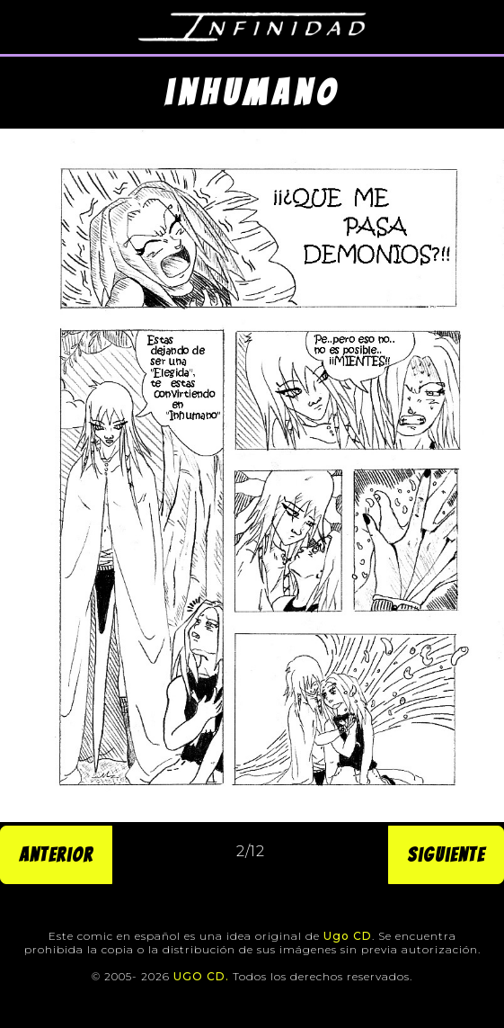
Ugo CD (347, 936)
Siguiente (446, 855)
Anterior (56, 855)
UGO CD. (201, 976)
